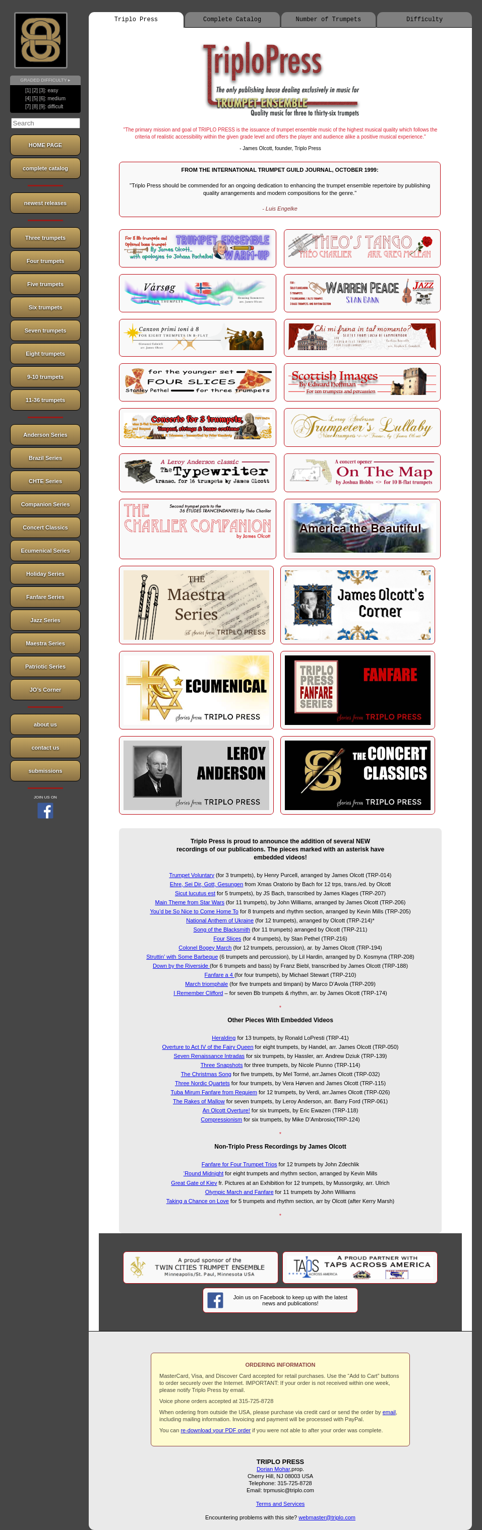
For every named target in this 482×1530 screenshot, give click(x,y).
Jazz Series (45, 620)
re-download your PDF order (215, 1430)
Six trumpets (46, 307)
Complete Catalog (232, 19)
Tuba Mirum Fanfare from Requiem (214, 1092)
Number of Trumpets (328, 19)
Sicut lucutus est (195, 893)
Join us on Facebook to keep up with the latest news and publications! (277, 1300)
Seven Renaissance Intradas (209, 1056)
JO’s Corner (46, 690)
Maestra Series (45, 643)
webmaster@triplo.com (326, 1517)
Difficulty (424, 19)
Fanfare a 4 (219, 975)
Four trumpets (46, 261)
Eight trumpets (45, 354)
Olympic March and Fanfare (239, 1192)
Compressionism (221, 1119)
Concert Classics (45, 527)
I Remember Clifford (198, 993)
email (389, 1412)
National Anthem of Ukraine (220, 920)
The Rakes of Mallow (199, 1101)
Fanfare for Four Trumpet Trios (239, 1164)
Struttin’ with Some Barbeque (182, 957)
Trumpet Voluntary (191, 875)
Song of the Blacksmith (222, 929)
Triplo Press (136, 19)
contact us (45, 748)
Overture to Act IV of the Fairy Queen (208, 1047)
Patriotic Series (45, 666)
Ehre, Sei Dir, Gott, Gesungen (207, 884)
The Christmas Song (206, 1074)
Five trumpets (45, 284)
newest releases (45, 203)
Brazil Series (45, 458)
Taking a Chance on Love (197, 1201)
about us (45, 724)
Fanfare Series (45, 597)
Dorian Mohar (273, 1469)
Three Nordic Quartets (202, 1083)
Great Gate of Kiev (194, 1183)
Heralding (223, 1038)
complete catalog (45, 168)
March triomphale (206, 984)
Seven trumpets (46, 330)
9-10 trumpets (45, 377)
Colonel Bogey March (204, 948)
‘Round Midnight (204, 1173)
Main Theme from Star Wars (190, 902)
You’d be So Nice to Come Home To (194, 911)
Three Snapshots (222, 1065)
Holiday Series (45, 574)
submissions (45, 771)
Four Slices (227, 939)
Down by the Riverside (181, 966)
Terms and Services (280, 1504)
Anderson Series (45, 435)
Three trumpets (45, 238)
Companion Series (45, 504)
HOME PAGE (45, 145)
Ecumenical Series (45, 551)
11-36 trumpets (45, 400)
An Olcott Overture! (226, 1110)
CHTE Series (45, 481)
